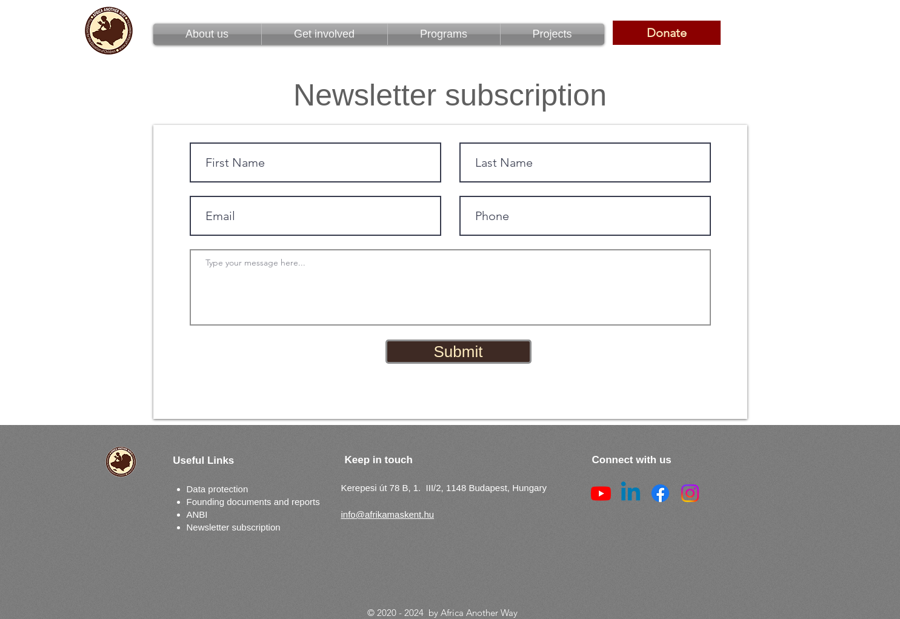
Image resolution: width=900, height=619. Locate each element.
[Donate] (667, 33)
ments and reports (283, 502)
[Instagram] (690, 493)
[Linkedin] (630, 493)
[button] (444, 34)
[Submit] (458, 352)
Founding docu (217, 502)
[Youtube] (601, 493)
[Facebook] (660, 493)
